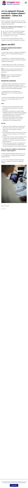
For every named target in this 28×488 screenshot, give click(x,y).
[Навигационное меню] (26, 2)
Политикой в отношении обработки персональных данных (17, 482)
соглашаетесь (5, 482)
